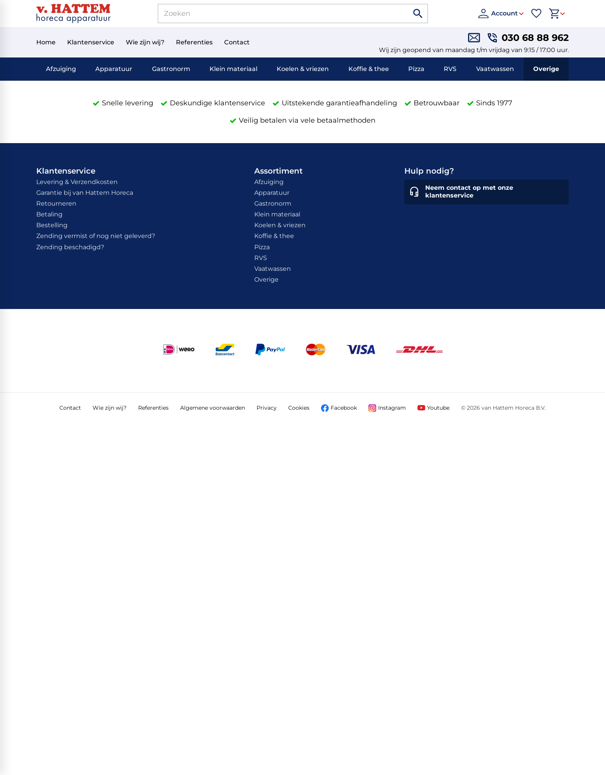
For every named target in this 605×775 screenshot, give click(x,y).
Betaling (49, 214)
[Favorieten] (536, 13)
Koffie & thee (368, 69)
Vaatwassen (495, 69)
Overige (546, 69)
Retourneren (56, 203)
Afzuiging (61, 69)
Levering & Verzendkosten (77, 182)
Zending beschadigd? (70, 247)
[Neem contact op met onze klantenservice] (486, 192)
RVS (450, 69)
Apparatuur (113, 69)
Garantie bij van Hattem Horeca (84, 192)
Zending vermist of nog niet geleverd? (95, 236)
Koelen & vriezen (303, 69)
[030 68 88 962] (528, 37)
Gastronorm (171, 69)
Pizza (416, 69)
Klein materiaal (233, 69)
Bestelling (52, 225)
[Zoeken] (274, 13)
